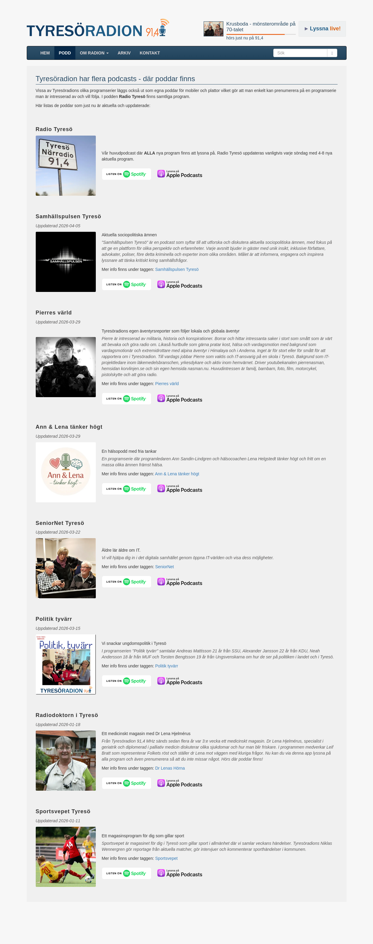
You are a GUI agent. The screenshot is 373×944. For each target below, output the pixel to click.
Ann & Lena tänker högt (177, 473)
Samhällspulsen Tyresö (177, 269)
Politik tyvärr (166, 666)
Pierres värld (167, 383)
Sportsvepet (166, 858)
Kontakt (150, 53)
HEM (47, 52)
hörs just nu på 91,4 (244, 37)
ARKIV (124, 53)
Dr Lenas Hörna (170, 768)
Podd (65, 53)
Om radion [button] (94, 53)
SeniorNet (164, 566)
